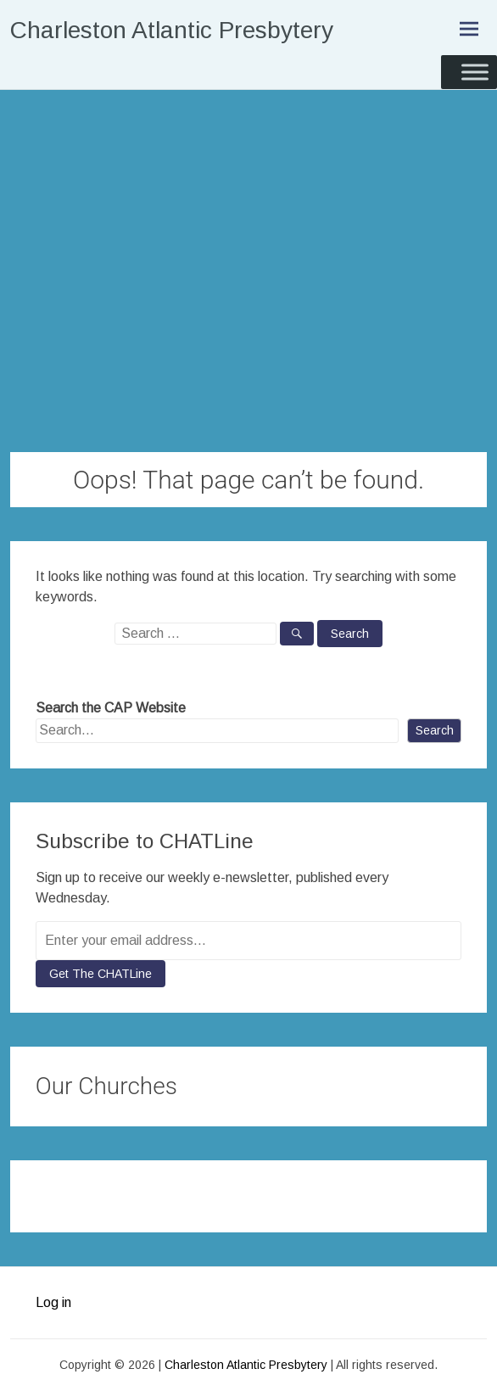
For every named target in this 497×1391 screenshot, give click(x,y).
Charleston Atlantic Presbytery (171, 30)
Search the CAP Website (111, 708)
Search (435, 730)
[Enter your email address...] (249, 940)
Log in (53, 1302)
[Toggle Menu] (475, 72)
